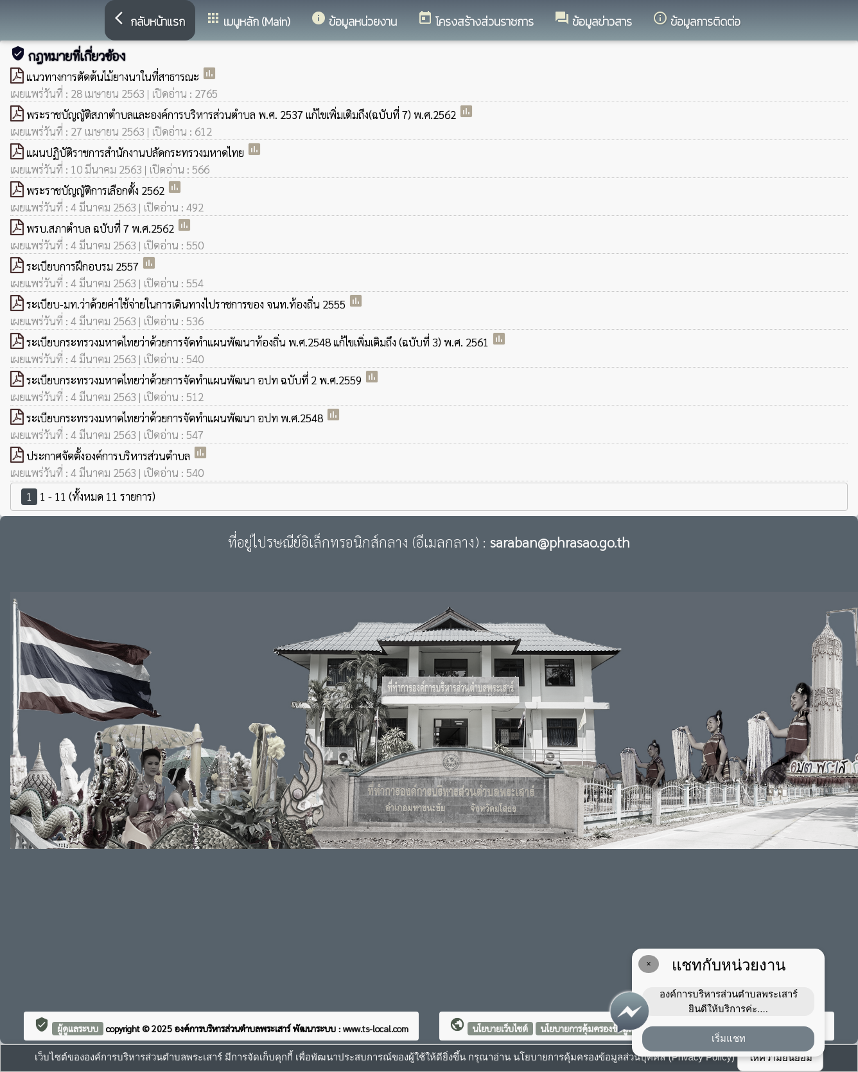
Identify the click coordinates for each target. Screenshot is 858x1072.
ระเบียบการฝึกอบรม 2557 (83, 266)
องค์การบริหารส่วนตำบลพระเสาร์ (234, 1028)
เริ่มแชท (729, 1038)
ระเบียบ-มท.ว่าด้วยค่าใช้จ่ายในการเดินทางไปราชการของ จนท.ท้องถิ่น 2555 (187, 304)
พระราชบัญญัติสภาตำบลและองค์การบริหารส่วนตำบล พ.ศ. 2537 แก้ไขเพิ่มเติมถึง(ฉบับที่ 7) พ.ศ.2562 (242, 114)
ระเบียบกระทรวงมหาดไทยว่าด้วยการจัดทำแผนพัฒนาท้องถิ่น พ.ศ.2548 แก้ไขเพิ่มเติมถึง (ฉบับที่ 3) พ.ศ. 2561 (258, 342)
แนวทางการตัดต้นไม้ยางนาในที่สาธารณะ (114, 76)
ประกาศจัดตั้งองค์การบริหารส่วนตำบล (109, 456)
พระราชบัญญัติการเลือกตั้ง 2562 (96, 190)
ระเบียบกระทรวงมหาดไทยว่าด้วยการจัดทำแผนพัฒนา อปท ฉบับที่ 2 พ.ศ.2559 (195, 380)
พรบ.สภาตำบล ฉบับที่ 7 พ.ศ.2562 (101, 228)
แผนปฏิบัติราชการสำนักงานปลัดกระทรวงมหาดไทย (136, 152)
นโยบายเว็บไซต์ (500, 1028)
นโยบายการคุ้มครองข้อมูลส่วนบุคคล (605, 1028)
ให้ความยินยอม (780, 1057)
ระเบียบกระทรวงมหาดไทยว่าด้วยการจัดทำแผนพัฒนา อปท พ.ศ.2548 (176, 418)
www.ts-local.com (375, 1028)
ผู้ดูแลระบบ (77, 1028)
